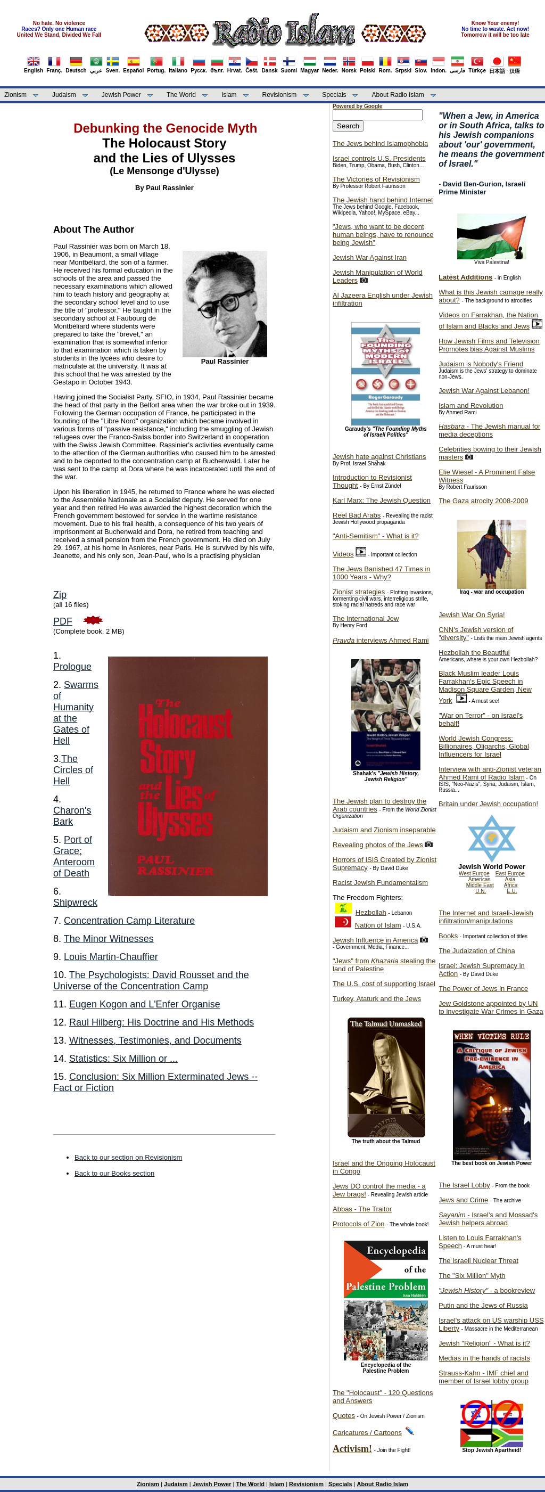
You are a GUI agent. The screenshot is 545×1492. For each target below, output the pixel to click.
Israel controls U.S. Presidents (379, 158)
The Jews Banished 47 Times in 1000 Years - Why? (382, 573)
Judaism (64, 95)
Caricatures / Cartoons (367, 1433)
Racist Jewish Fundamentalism (380, 883)
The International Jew (366, 618)
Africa (511, 885)
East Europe (510, 873)
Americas (479, 879)
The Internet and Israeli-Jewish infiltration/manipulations (486, 917)
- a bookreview (487, 1290)
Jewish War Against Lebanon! (484, 391)
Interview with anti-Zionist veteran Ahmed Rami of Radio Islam (490, 773)
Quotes (344, 1416)
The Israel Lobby (464, 1185)
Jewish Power (121, 95)
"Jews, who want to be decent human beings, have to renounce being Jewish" (383, 235)
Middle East (480, 885)
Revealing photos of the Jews (378, 845)
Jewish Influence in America (375, 940)
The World (181, 95)
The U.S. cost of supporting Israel (384, 984)
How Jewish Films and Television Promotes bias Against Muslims (489, 345)
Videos (343, 554)
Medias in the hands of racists (484, 1358)
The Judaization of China (477, 951)
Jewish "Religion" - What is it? (484, 1343)
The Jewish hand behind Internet (383, 200)
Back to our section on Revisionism (128, 1157)
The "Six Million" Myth (472, 1276)
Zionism (15, 95)
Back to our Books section (114, 1173)
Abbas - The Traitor (362, 1209)
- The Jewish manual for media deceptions (489, 430)
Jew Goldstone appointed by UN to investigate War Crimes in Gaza (491, 1007)
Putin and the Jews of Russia (483, 1305)
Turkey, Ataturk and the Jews (377, 999)
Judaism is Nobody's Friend (481, 364)
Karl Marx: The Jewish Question (382, 500)
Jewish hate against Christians (379, 457)
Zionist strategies (359, 592)
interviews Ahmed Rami (381, 640)
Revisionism (279, 95)
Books (448, 936)
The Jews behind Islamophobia (380, 143)
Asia (510, 879)
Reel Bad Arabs (357, 515)
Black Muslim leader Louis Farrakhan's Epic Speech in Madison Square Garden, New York (485, 686)
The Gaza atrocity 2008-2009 (483, 501)
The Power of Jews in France (483, 989)
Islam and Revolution (471, 405)
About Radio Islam (398, 95)
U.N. (480, 891)
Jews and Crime (463, 1200)
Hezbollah (371, 912)
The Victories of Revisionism (376, 179)
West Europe (474, 873)
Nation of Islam (378, 925)
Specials (334, 95)
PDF (62, 621)
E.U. (512, 891)
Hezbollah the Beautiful (474, 653)
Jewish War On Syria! (472, 615)
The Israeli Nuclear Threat (478, 1261)
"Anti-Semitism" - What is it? (376, 536)
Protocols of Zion (359, 1224)
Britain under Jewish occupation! (488, 804)
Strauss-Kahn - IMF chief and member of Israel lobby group (484, 1377)
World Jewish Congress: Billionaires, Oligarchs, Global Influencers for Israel (484, 746)
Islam (229, 95)
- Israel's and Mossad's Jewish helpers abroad (488, 1219)
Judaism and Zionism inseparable (384, 830)
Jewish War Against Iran (370, 257)
